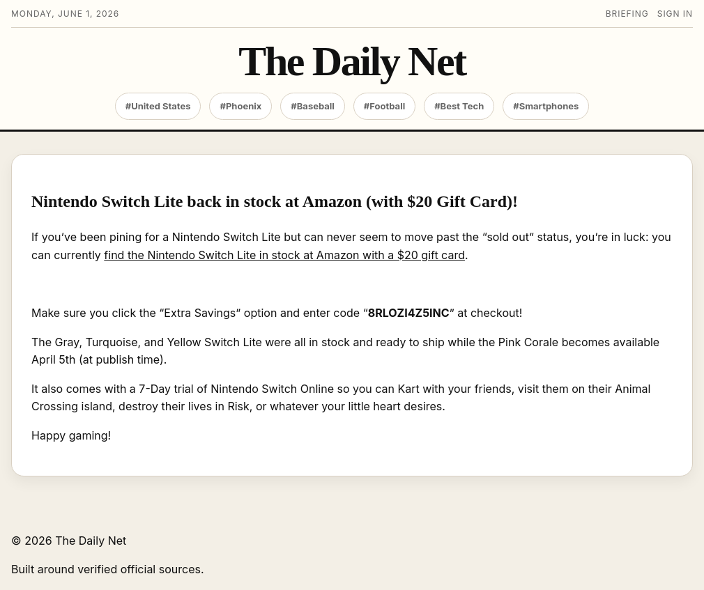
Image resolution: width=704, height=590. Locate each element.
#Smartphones (546, 105)
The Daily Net (351, 61)
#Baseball (313, 105)
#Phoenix (240, 105)
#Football (384, 105)
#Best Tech (459, 105)
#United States (158, 105)
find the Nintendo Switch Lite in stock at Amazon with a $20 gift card (284, 255)
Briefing (627, 13)
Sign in (675, 13)
